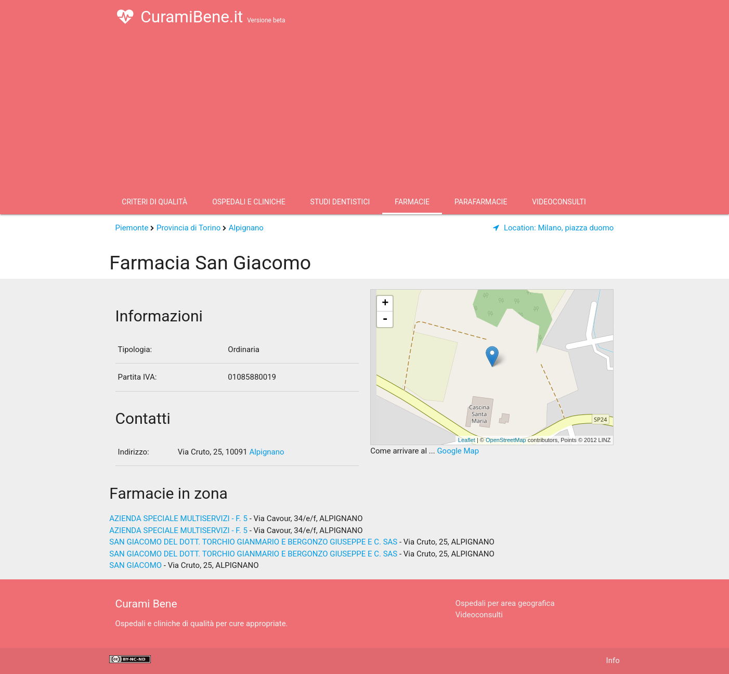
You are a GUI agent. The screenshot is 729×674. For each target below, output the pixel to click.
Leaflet (466, 440)
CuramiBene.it (201, 16)
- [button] (385, 319)
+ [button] (385, 304)
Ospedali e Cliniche (248, 202)
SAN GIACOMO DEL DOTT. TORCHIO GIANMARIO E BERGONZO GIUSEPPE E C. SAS (253, 542)
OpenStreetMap (506, 440)
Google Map (458, 451)
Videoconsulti (558, 202)
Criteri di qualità (154, 202)
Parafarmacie (480, 202)
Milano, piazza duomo (553, 227)
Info (613, 660)
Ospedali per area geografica (505, 603)
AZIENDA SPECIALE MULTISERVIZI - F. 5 (178, 518)
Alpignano (246, 227)
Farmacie (412, 202)
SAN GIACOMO (135, 565)
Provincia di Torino (188, 227)
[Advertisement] (364, 111)
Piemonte (132, 227)
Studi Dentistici (340, 202)
